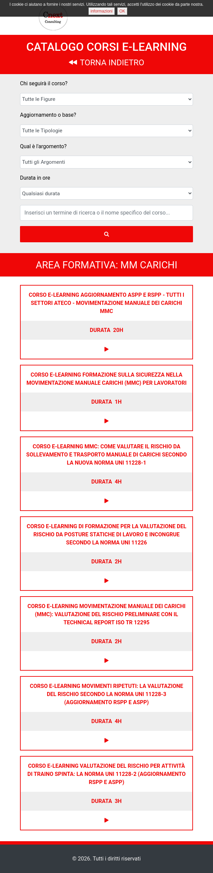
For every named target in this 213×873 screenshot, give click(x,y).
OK (122, 11)
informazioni (102, 11)
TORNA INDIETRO (106, 62)
